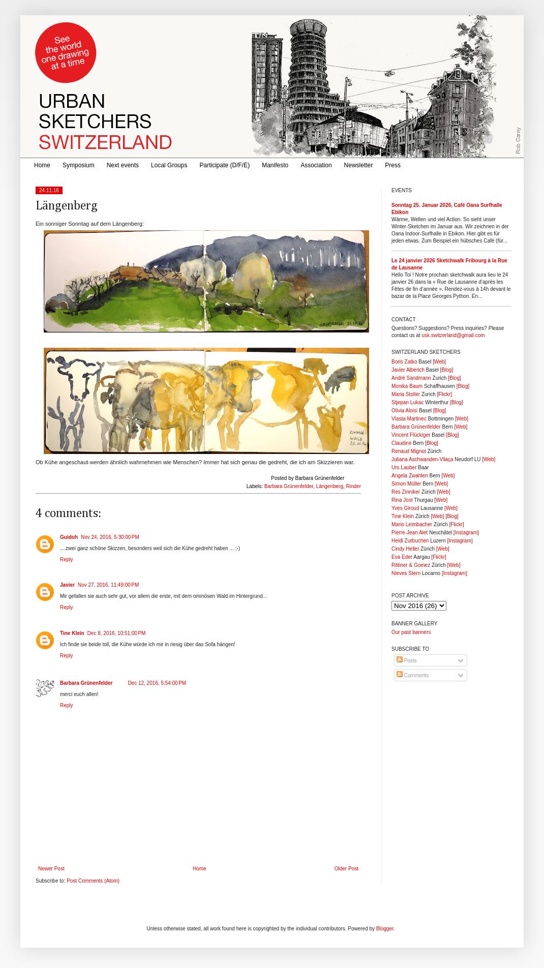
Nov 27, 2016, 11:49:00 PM (108, 585)
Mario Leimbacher (411, 524)
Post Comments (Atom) (93, 881)
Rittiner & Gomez (410, 565)
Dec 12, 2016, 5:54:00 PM (157, 683)
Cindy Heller (405, 549)
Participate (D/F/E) (224, 165)
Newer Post (51, 868)
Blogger (385, 928)
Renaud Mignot (408, 451)
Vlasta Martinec (409, 418)
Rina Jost (402, 500)
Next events (123, 165)
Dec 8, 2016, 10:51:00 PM (116, 633)
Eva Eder (401, 557)
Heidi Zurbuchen (410, 540)
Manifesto (275, 165)
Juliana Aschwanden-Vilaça (422, 459)
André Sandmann (411, 378)
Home (42, 165)
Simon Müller (406, 484)
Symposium (79, 165)
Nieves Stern (405, 573)
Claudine (401, 443)
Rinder (353, 486)
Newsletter (358, 165)
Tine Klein (72, 633)
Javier (67, 585)
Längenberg (329, 486)
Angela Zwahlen (409, 475)
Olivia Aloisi (404, 410)
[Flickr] (444, 394)
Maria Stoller (405, 394)
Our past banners (411, 632)
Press (393, 165)
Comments (413, 675)
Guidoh (69, 537)
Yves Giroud (405, 508)
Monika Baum (406, 386)
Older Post (346, 868)
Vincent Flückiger (411, 435)
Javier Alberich (408, 370)
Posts (407, 660)
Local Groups (169, 165)
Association (315, 165)
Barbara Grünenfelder (288, 486)
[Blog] (447, 370)
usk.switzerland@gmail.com (453, 335)
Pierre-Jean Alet (409, 532)
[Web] (439, 362)
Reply (66, 559)
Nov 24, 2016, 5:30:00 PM (110, 537)
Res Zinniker (405, 492)
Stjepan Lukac (407, 402)
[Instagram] (466, 532)
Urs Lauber (403, 467)
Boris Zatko (404, 362)
